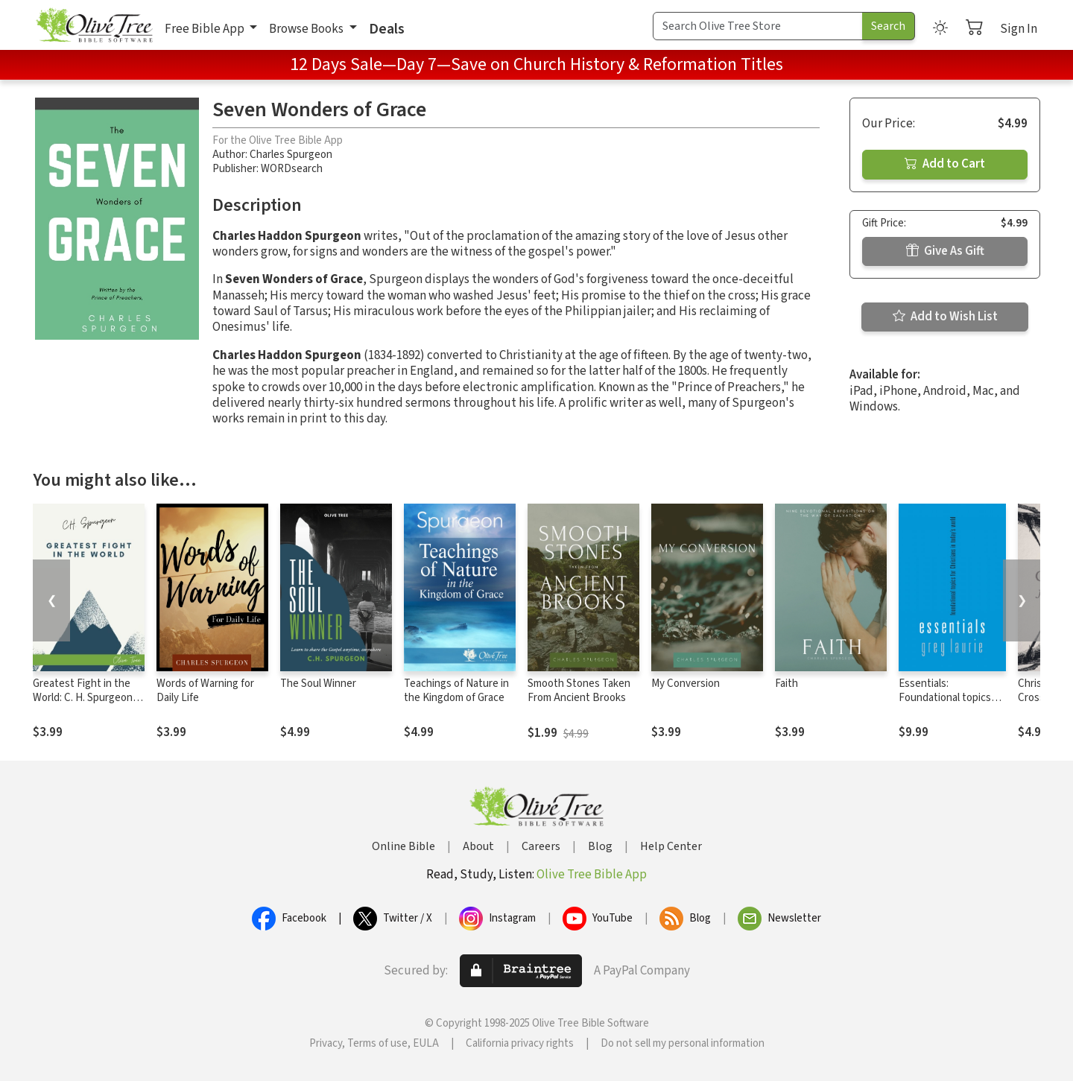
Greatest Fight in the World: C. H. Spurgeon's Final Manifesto (86, 698)
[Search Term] (758, 26)
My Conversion (685, 683)
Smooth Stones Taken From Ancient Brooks (579, 691)
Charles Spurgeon (291, 154)
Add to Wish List (945, 317)
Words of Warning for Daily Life (205, 691)
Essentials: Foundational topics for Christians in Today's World (945, 705)
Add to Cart (945, 164)
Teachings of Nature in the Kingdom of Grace (456, 691)
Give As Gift (945, 251)
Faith (786, 683)
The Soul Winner (318, 683)
